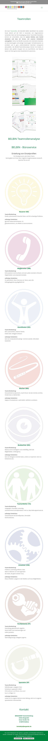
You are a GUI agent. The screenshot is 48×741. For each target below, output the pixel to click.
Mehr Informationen (29, 738)
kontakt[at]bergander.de (24, 726)
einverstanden (18, 738)
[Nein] (46, 736)
